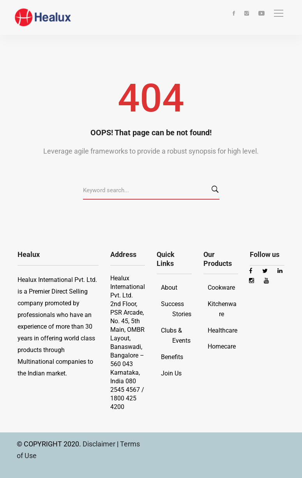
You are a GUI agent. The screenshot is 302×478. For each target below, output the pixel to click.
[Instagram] (246, 14)
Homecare (222, 346)
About (169, 287)
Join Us (171, 373)
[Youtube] (261, 14)
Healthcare (222, 330)
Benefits (172, 357)
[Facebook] (234, 14)
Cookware (221, 287)
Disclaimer (100, 444)
